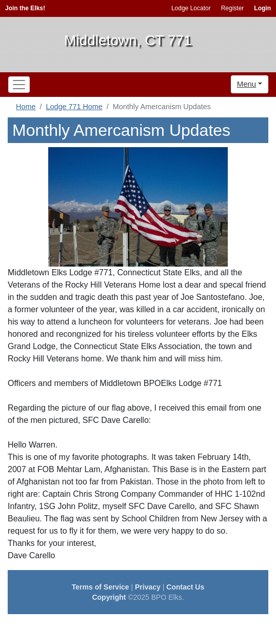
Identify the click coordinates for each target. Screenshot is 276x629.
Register (232, 8)
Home (25, 107)
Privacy (148, 587)
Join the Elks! (25, 8)
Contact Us (185, 587)
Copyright (109, 597)
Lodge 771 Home (74, 107)
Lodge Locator (191, 8)
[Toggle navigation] (19, 84)
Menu (247, 83)
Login (262, 8)
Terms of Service (100, 587)
